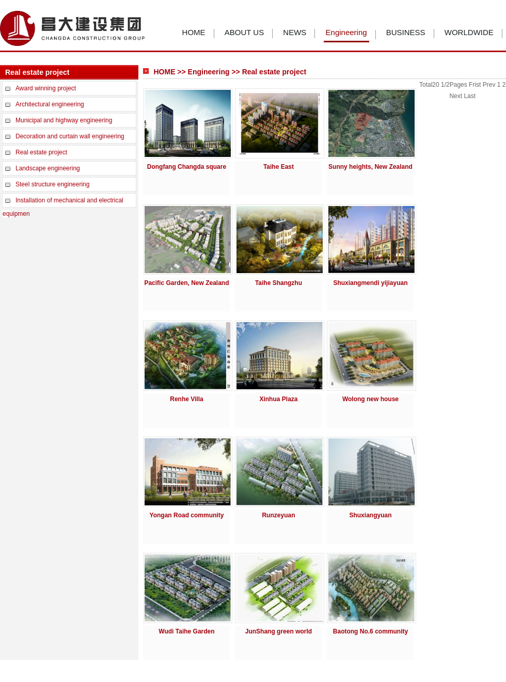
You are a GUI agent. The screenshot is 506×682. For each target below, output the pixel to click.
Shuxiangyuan (370, 515)
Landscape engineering (47, 168)
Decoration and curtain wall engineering (69, 136)
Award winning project (45, 88)
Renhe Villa (186, 399)
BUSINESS (405, 32)
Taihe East (278, 166)
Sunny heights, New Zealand (370, 166)
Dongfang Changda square (186, 166)
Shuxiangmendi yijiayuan (370, 283)
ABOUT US (244, 32)
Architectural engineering (49, 104)
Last (470, 96)
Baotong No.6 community (370, 631)
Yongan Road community (187, 515)
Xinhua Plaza (278, 399)
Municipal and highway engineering (63, 120)
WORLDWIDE (469, 32)
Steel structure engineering (52, 184)
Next (455, 96)
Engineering (346, 32)
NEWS (294, 32)
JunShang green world (278, 631)
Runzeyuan (278, 515)
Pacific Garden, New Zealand (186, 283)
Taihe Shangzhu (278, 283)
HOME (193, 32)
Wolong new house (370, 399)
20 (435, 84)
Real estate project (41, 152)
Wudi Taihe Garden (186, 631)
